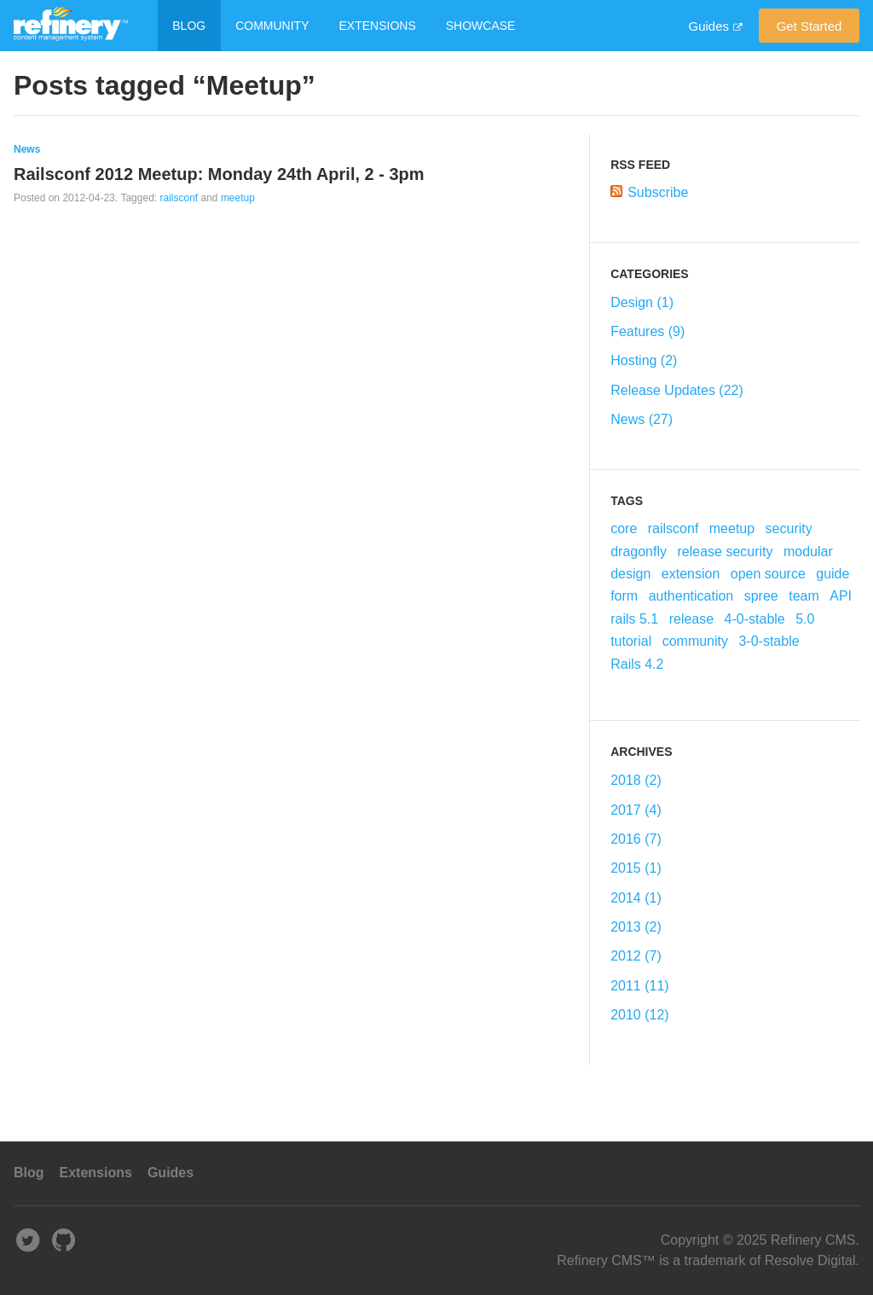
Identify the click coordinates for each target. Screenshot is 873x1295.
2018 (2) (636, 780)
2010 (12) (639, 1015)
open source (768, 573)
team (804, 596)
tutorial (630, 641)
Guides (708, 26)
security (789, 528)
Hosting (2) (643, 360)
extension (691, 573)
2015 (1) (636, 868)
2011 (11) (639, 986)
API (841, 596)
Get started (809, 26)
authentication (691, 596)
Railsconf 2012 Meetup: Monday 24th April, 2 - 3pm (219, 174)
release (691, 619)
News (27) (641, 419)
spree (761, 596)
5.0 (804, 619)
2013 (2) (636, 927)
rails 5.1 (634, 619)
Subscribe (657, 192)
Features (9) (647, 331)
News (27, 149)
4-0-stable (755, 619)
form (624, 596)
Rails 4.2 (636, 664)
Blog (188, 25)
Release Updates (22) (676, 390)
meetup (238, 198)
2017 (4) (636, 810)
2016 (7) (636, 839)
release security (724, 551)
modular (808, 551)
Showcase (481, 25)
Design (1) (642, 302)
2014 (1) (636, 898)
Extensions (377, 25)
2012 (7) (636, 956)
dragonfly (638, 551)
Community (272, 25)
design (630, 573)
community (695, 641)
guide (832, 573)
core (623, 528)
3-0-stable (768, 641)
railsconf (178, 198)
